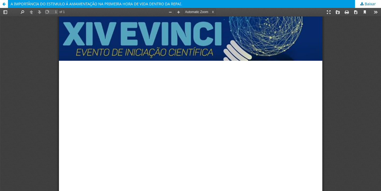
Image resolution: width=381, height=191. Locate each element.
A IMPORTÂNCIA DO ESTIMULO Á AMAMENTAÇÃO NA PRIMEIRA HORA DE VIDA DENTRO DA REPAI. (96, 3)
